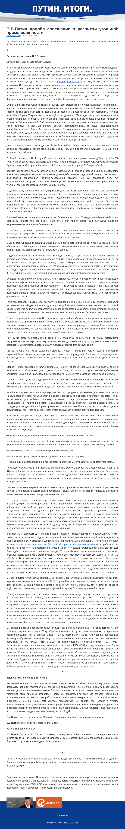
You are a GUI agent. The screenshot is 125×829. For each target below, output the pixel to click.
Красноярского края (68, 81)
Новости (62, 18)
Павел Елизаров (70, 823)
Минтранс (64, 544)
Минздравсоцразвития (85, 544)
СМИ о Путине (13, 36)
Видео (82, 18)
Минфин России (46, 544)
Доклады (40, 18)
